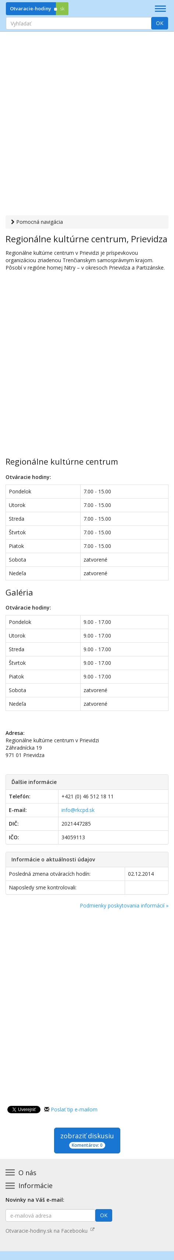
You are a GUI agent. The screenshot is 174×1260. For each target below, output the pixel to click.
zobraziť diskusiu (87, 1140)
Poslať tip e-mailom (74, 1109)
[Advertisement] (87, 124)
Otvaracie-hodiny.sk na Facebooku (50, 1230)
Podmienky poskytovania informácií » (124, 905)
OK (159, 23)
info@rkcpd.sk (78, 809)
